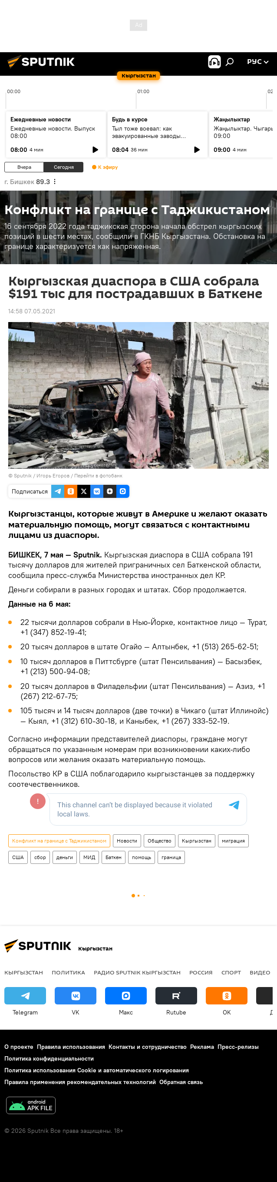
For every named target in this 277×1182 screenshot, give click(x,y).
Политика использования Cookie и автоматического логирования (96, 1070)
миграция (233, 840)
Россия (201, 972)
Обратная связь (181, 1082)
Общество (159, 840)
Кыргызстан (196, 840)
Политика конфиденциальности (49, 1058)
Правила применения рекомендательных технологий (80, 1082)
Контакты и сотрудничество (148, 1047)
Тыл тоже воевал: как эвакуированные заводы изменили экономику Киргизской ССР (146, 139)
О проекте (18, 1047)
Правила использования (71, 1047)
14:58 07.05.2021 (31, 311)
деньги (64, 857)
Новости (127, 840)
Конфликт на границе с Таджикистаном (59, 840)
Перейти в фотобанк (98, 475)
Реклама (202, 1047)
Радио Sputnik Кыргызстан (137, 972)
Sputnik (23, 475)
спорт (231, 972)
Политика (68, 972)
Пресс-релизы (238, 1047)
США (18, 857)
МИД (89, 857)
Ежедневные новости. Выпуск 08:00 (52, 132)
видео (260, 972)
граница (171, 857)
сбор (40, 857)
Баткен (114, 857)
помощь (141, 857)
